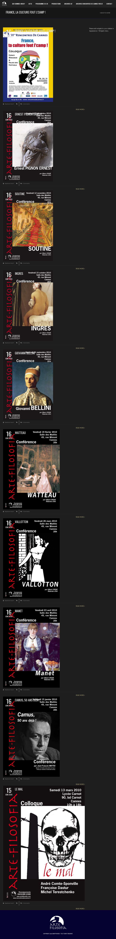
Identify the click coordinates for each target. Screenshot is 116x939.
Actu (30, 4)
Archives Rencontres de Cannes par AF (89, 4)
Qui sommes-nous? (18, 4)
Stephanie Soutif (8, 104)
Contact (109, 4)
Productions (56, 4)
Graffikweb (55, 933)
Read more (80, 109)
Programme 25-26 (42, 4)
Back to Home (105, 13)
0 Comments (25, 104)
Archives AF (68, 4)
